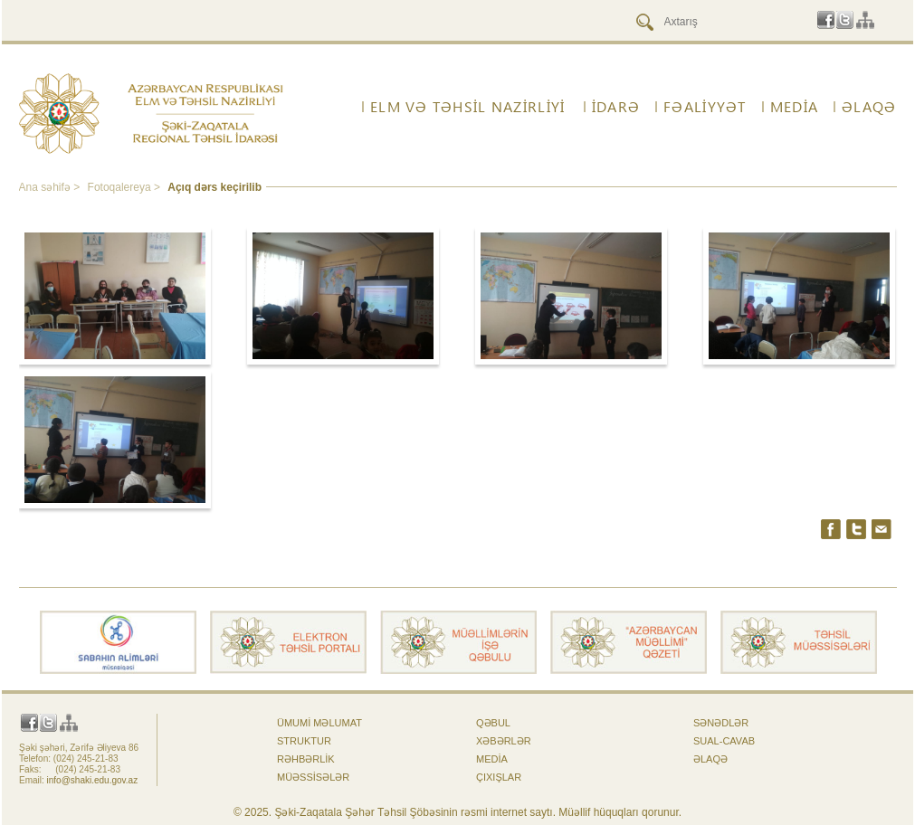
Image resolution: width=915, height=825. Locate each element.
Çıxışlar (498, 777)
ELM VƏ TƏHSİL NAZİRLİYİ (467, 106)
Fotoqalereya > (126, 187)
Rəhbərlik (306, 759)
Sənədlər (720, 722)
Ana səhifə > (51, 187)
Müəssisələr (313, 777)
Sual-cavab (724, 740)
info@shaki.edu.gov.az (92, 780)
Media (794, 106)
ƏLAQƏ (869, 106)
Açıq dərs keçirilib (214, 187)
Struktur (304, 740)
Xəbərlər (503, 740)
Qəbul (493, 722)
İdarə (616, 106)
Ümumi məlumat (319, 722)
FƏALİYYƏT (705, 106)
